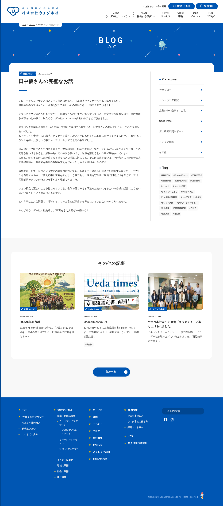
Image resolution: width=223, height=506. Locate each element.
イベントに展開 (65, 459)
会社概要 (161, 6)
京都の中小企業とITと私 (172, 110)
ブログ (32, 24)
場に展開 (61, 477)
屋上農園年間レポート (171, 131)
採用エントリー (135, 427)
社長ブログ (165, 89)
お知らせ (149, 6)
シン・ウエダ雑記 (169, 100)
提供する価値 (64, 410)
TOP (24, 24)
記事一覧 (111, 371)
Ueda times (165, 121)
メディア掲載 (166, 141)
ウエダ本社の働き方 (138, 421)
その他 (163, 152)
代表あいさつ (29, 428)
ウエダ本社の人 (135, 415)
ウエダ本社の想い (31, 422)
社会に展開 (62, 471)
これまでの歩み (30, 434)
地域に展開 (62, 465)
